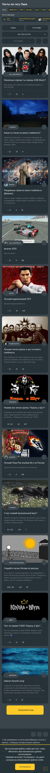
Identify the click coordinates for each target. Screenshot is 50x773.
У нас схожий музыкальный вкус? (20, 513)
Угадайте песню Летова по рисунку (21, 568)
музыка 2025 (10, 249)
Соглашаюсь (25, 767)
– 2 (9, 311)
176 (19, 530)
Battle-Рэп (13, 10)
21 (17, 94)
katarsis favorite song (14, 681)
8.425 (10, 530)
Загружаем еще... (26, 710)
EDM (21, 10)
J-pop (37, 10)
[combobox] (25, 34)
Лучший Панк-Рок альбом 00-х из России (24, 463)
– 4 (9, 210)
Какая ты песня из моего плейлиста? (22, 133)
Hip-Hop (29, 10)
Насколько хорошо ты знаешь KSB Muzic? (25, 80)
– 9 (9, 152)
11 (17, 642)
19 (17, 311)
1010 (10, 424)
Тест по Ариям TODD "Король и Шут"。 (23, 626)
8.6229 (10, 587)
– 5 (9, 260)
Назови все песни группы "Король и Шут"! (24, 408)
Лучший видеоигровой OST (17, 299)
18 (18, 424)
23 (17, 152)
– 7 (9, 94)
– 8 (9, 369)
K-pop (43, 10)
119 (20, 587)
